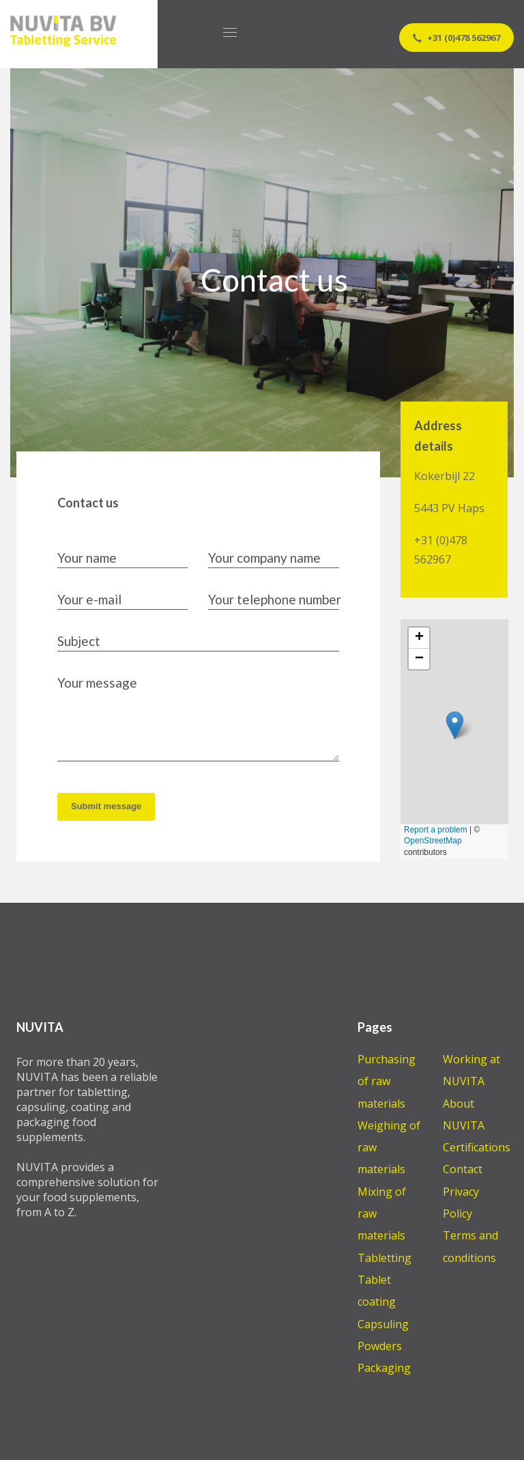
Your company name (264, 557)
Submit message (106, 806)
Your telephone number (274, 599)
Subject (78, 641)
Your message (97, 682)
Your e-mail (89, 599)
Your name (87, 557)
